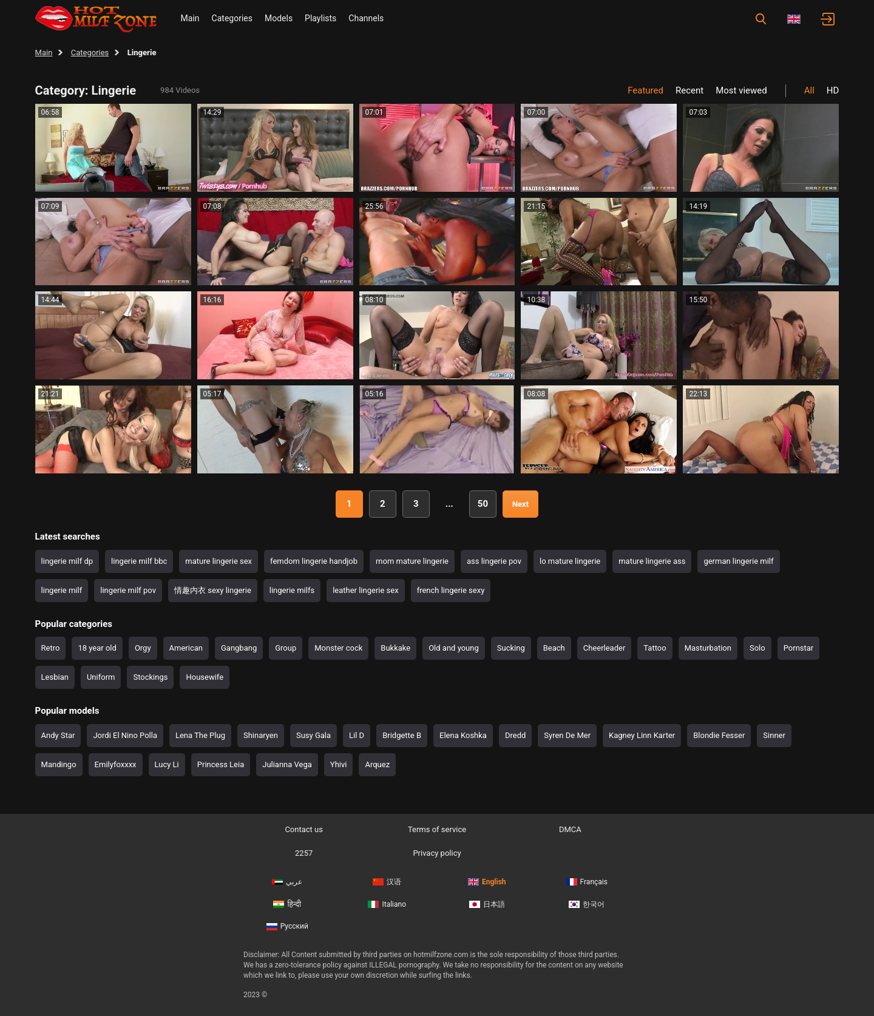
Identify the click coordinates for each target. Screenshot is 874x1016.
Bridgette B (401, 735)
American (186, 647)
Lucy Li (167, 764)
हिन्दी (287, 904)
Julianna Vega (287, 764)
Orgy (143, 647)
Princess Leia (220, 764)
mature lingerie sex (218, 561)
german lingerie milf (738, 561)
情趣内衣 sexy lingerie (212, 590)
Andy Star (58, 735)
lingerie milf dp (67, 561)
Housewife (204, 677)
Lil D (356, 735)
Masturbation (708, 647)
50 (483, 503)
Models (279, 18)
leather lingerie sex (366, 590)
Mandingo (58, 764)
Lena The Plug (200, 735)
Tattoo (654, 647)
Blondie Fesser (719, 735)
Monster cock (338, 647)
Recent (689, 90)
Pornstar (799, 647)
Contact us (304, 829)
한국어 (587, 904)
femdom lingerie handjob (313, 561)
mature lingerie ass (651, 561)
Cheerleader (604, 647)
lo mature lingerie (570, 561)
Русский (287, 926)
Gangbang (239, 647)
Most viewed (741, 90)
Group (285, 647)
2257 (304, 853)
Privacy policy (437, 853)
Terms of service (437, 829)
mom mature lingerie (412, 561)
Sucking (511, 647)
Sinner (774, 735)
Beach (554, 647)
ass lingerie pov (494, 561)
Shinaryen (260, 735)
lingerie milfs (291, 590)
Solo (757, 647)
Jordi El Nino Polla (125, 735)
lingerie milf (62, 590)
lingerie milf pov (128, 590)
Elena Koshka (463, 735)
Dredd (515, 735)
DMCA (570, 829)
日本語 (487, 904)
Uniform (101, 677)
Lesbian (55, 677)
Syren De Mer (567, 735)
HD (833, 90)
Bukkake (395, 647)
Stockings (150, 677)
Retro (50, 647)
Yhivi (338, 764)
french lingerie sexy (451, 590)
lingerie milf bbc (139, 561)
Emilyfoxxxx (116, 764)
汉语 (387, 882)
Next (520, 504)
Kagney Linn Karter (642, 735)
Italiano (387, 904)
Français (587, 882)
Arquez (377, 764)
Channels (366, 18)
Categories (232, 18)
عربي (287, 882)
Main (190, 18)
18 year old (97, 647)
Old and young (454, 647)
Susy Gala (313, 735)
